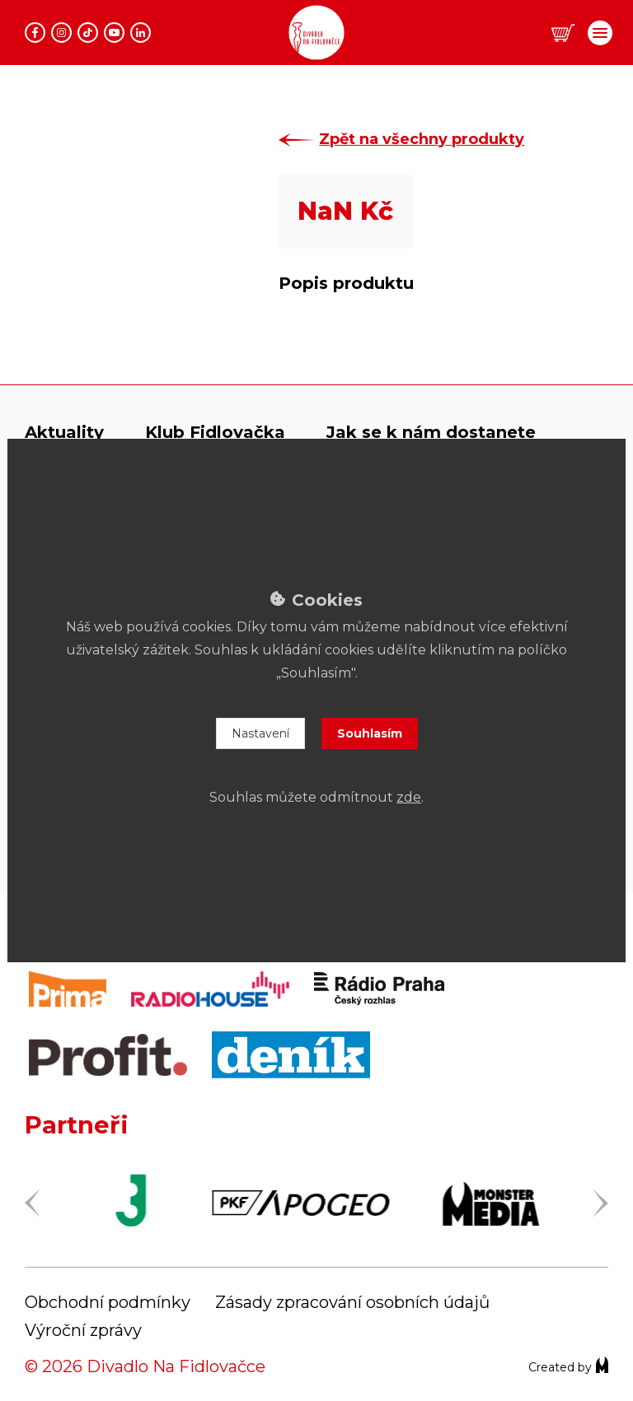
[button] (562, 33)
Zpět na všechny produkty (429, 139)
